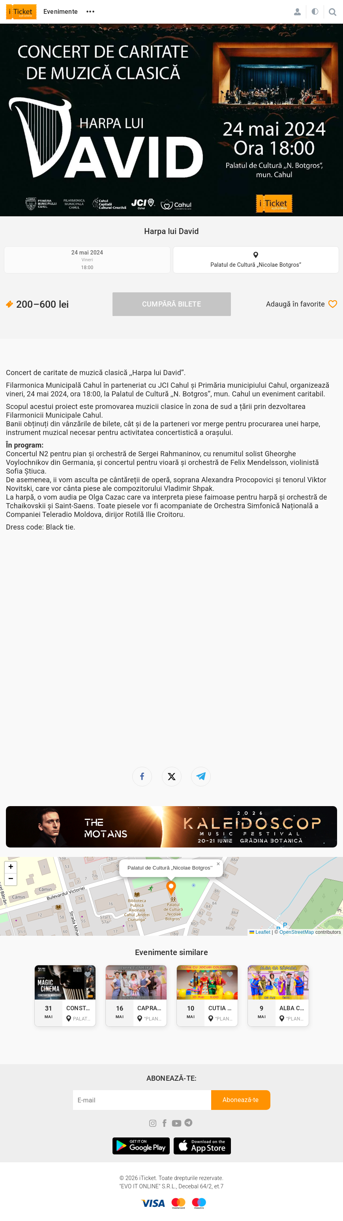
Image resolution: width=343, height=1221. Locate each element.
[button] (171, 889)
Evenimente (60, 11)
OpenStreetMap (296, 932)
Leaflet (259, 932)
